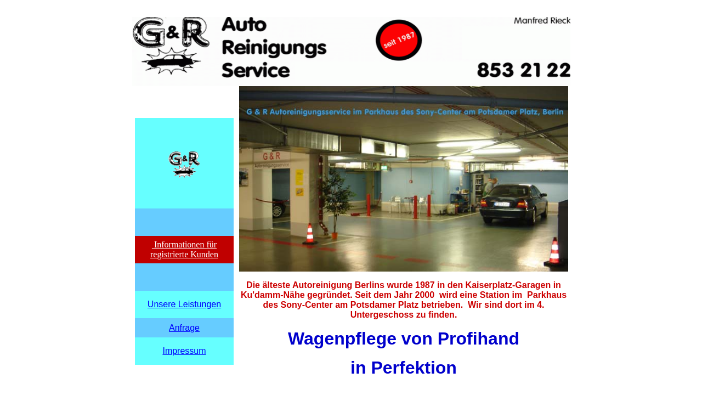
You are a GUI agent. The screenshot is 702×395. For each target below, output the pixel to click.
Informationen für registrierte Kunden (184, 249)
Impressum (184, 351)
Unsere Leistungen (184, 304)
